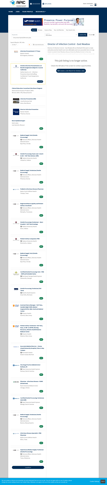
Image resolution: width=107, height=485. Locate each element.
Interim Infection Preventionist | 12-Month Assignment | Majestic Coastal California (31, 67)
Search (34, 30)
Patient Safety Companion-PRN (30, 239)
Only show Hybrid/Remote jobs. (22, 37)
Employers (47, 4)
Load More (28, 467)
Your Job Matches (59, 30)
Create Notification (38, 44)
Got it (102, 481)
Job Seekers (35, 4)
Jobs (18, 12)
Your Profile (27, 12)
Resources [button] (40, 12)
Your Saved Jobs (70, 30)
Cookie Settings (94, 481)
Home (11, 12)
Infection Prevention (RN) (28, 99)
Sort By (14, 44)
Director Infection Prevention (29, 109)
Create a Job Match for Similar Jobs (71, 71)
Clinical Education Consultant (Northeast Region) (27, 88)
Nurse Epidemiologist (18, 120)
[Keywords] (28, 35)
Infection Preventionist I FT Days (30, 51)
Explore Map (48, 30)
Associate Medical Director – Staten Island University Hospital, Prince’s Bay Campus (32, 348)
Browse (40, 30)
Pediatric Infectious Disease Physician (31, 189)
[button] (91, 35)
